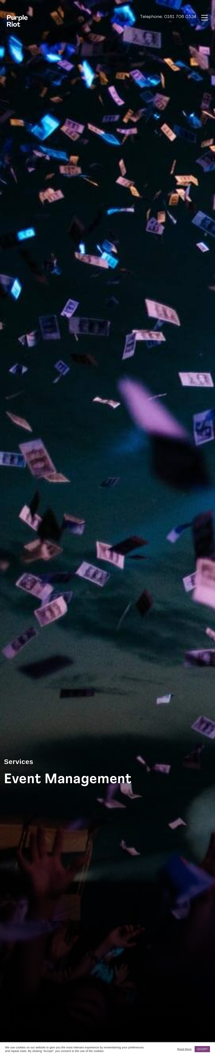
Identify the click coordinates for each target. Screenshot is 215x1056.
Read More (184, 1049)
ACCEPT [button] (202, 1049)
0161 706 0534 (180, 17)
